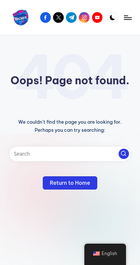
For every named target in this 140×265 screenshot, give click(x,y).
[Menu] (127, 17)
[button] (124, 154)
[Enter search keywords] (70, 154)
